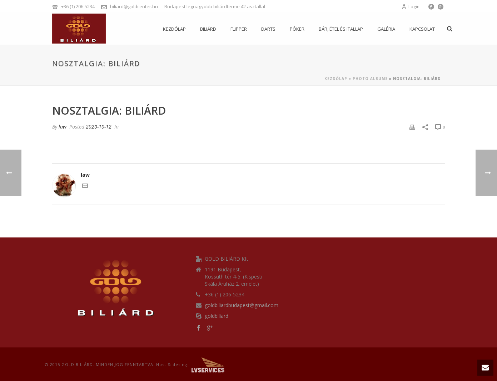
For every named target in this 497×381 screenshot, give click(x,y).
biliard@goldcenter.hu (134, 6)
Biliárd (208, 29)
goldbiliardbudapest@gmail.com (241, 305)
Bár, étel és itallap (341, 29)
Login (410, 7)
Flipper (238, 29)
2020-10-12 (98, 126)
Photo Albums (370, 78)
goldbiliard (216, 316)
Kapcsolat (422, 29)
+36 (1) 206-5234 (78, 6)
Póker (297, 29)
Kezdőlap (174, 29)
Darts (268, 29)
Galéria (386, 29)
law (62, 126)
